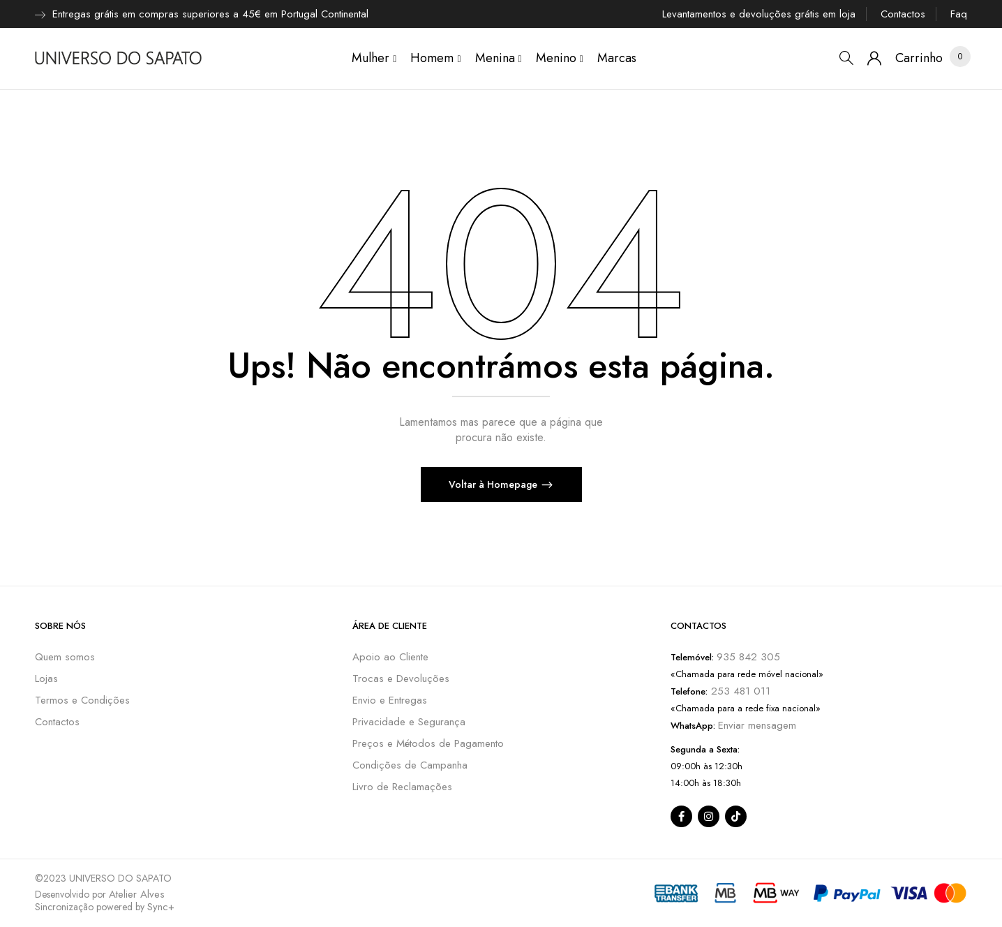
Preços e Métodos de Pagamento (428, 743)
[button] (919, 58)
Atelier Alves (137, 894)
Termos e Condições (82, 700)
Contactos (903, 14)
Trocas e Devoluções (400, 678)
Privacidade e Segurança (408, 721)
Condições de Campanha (410, 765)
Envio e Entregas (389, 700)
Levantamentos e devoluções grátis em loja (758, 14)
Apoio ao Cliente (390, 657)
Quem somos (65, 657)
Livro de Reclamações (402, 786)
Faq (958, 14)
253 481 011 (739, 691)
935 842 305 (748, 657)
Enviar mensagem (757, 725)
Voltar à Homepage (494, 484)
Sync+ (160, 906)
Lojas (46, 678)
